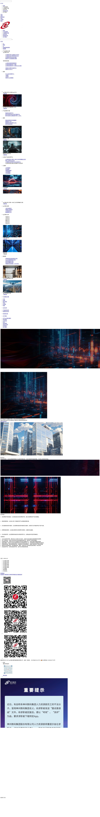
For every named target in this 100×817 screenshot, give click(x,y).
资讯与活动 (5, 324)
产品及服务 (5, 31)
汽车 (1, 14)
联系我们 (5, 325)
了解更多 (5, 93)
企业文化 (5, 320)
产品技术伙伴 (6, 310)
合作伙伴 (5, 34)
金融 (1, 15)
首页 (4, 30)
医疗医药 (2, 17)
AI (3, 43)
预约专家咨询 (3, 421)
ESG (4, 322)
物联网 (4, 48)
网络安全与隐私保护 (17, 574)
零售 (1, 18)
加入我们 (5, 327)
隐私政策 (7, 574)
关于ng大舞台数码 (7, 318)
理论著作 (5, 319)
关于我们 (5, 36)
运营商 (1, 19)
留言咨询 (5, 675)
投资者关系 (5, 35)
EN (2, 3)
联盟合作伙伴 (6, 311)
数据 (4, 44)
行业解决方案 (6, 33)
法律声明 (11, 574)
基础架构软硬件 (6, 47)
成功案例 (5, 323)
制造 (1, 20)
